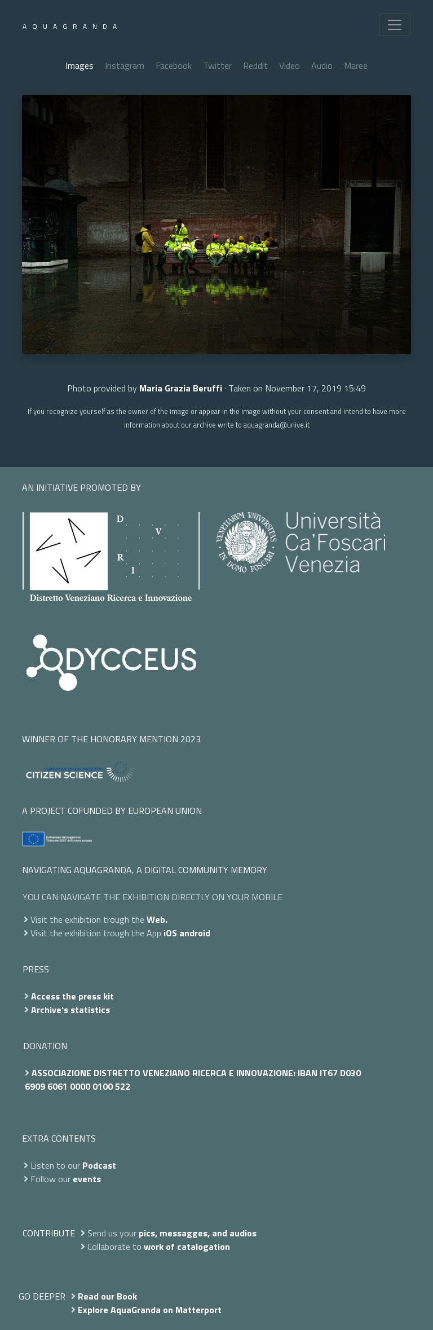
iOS (170, 933)
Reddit (255, 65)
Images (79, 65)
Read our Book (107, 1296)
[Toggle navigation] (394, 25)
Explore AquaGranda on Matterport (150, 1309)
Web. (157, 919)
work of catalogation (187, 1246)
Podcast (99, 1165)
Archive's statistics (70, 1009)
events (87, 1179)
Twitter (217, 65)
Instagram (124, 65)
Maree (356, 65)
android (194, 933)
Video (289, 65)
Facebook (174, 65)
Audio (322, 65)
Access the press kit (72, 996)
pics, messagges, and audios (198, 1233)
